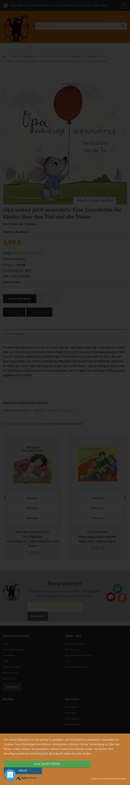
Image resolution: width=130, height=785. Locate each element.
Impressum (96, 779)
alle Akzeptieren (47, 771)
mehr (108, 771)
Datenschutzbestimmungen (114, 779)
